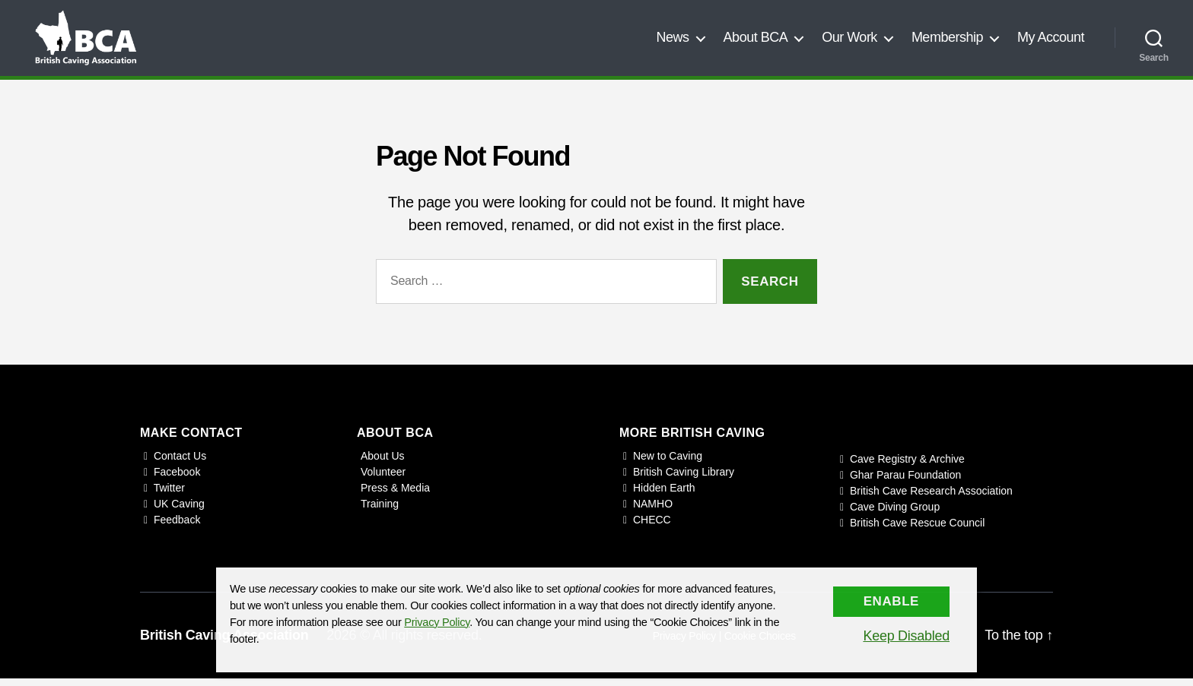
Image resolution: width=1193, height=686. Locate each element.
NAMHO (653, 511)
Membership (947, 41)
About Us (383, 463)
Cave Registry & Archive (907, 466)
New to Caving (667, 463)
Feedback (177, 527)
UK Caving (179, 511)
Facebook (177, 479)
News (673, 41)
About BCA (756, 41)
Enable (891, 601)
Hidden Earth (664, 495)
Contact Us (180, 463)
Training (380, 511)
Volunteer (383, 479)
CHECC (652, 527)
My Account (1050, 41)
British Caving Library (683, 479)
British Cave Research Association (931, 498)
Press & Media (395, 495)
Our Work (849, 41)
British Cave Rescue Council (917, 530)
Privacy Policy (436, 622)
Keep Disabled (906, 635)
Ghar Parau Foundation (905, 482)
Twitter (169, 495)
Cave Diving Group (895, 514)
